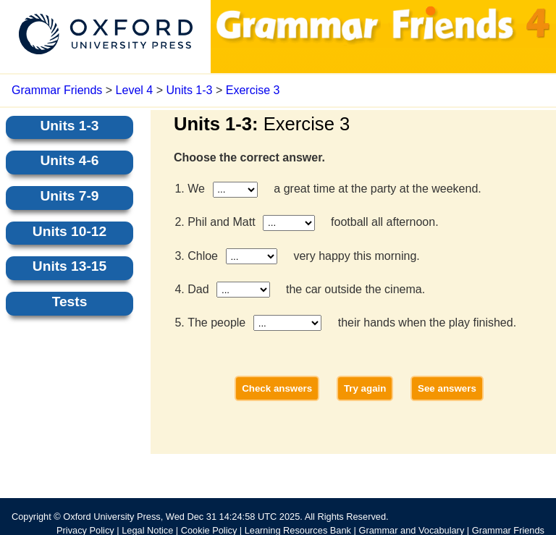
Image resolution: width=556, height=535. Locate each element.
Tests (70, 301)
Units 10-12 (69, 231)
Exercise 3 (253, 90)
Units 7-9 (69, 195)
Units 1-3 (189, 90)
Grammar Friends (57, 90)
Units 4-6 (69, 160)
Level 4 (134, 90)
